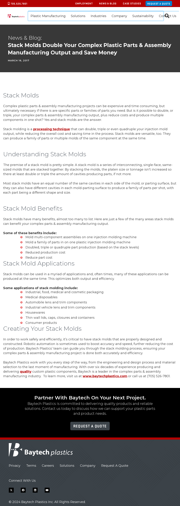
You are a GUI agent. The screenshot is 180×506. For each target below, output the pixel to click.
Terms (31, 466)
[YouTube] (47, 490)
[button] (167, 15)
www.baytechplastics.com (105, 376)
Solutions (67, 466)
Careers (48, 466)
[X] (11, 490)
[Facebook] (23, 490)
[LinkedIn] (35, 490)
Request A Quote (114, 466)
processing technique (51, 129)
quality (25, 372)
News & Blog (108, 3)
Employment (84, 3)
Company (87, 466)
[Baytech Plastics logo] (16, 16)
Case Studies (132, 3)
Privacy (14, 466)
